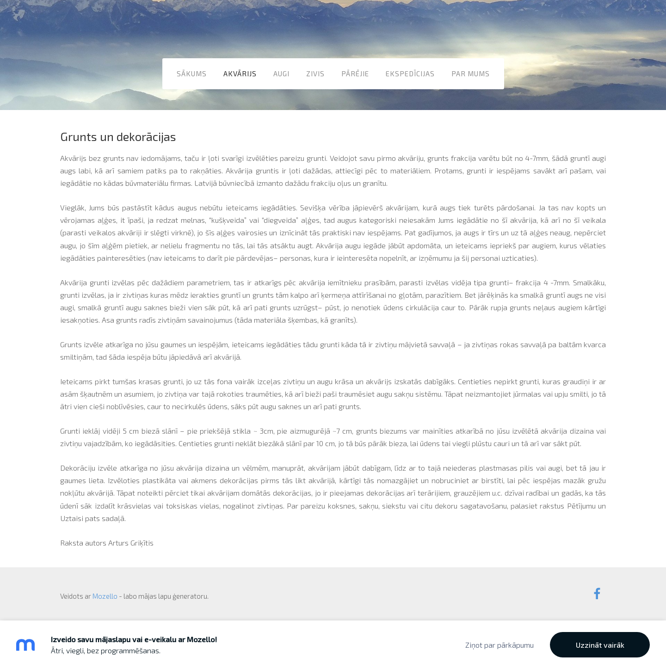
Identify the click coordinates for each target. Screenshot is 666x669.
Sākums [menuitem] (192, 73)
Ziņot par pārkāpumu (499, 644)
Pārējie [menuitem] (355, 73)
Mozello (104, 596)
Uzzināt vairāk (600, 644)
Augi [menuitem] (281, 73)
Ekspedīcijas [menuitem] (410, 73)
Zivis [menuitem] (315, 73)
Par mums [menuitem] (470, 73)
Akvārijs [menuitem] (240, 73)
